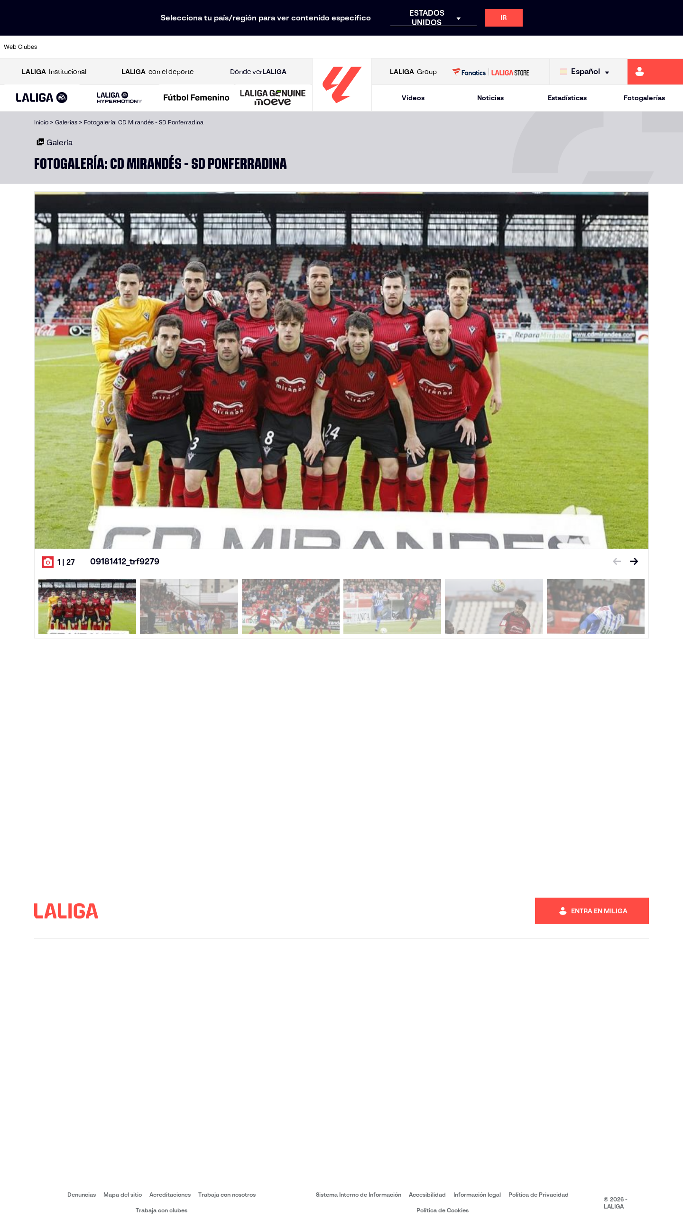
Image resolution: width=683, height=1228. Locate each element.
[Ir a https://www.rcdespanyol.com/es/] (415, 47)
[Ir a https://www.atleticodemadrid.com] (94, 47)
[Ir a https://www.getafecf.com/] (255, 47)
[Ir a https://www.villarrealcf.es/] (672, 47)
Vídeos (413, 98)
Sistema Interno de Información (358, 1194)
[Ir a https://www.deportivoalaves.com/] (158, 47)
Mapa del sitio (122, 1194)
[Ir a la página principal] (342, 107)
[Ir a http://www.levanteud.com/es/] (319, 47)
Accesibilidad (427, 1194)
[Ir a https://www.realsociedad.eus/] (576, 47)
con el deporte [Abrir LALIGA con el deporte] (157, 72)
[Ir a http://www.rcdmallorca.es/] (447, 47)
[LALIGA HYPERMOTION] (119, 98)
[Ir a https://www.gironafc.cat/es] (287, 47)
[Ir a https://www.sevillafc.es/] (607, 47)
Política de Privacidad (538, 1194)
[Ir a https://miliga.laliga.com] (655, 71)
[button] (42, 98)
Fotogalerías (644, 98)
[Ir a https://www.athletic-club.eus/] (62, 47)
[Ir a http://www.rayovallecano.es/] (351, 47)
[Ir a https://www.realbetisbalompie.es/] (479, 47)
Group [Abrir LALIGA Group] (413, 72)
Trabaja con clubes (161, 1210)
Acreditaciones (170, 1194)
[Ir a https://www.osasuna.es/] (126, 47)
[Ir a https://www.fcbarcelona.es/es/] (222, 47)
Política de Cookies (442, 1210)
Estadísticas (567, 98)
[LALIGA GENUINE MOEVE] (273, 98)
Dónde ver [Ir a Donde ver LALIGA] (258, 72)
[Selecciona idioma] (587, 72)
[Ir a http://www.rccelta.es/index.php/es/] (383, 47)
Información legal (477, 1194)
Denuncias (81, 1194)
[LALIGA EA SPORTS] (42, 98)
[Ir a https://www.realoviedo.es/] (543, 47)
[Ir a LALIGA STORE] (490, 71)
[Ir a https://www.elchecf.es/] (190, 47)
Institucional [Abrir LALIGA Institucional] (54, 72)
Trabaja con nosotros (227, 1194)
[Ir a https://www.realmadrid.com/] (511, 47)
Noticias (490, 98)
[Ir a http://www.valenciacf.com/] (640, 47)
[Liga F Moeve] (196, 98)
